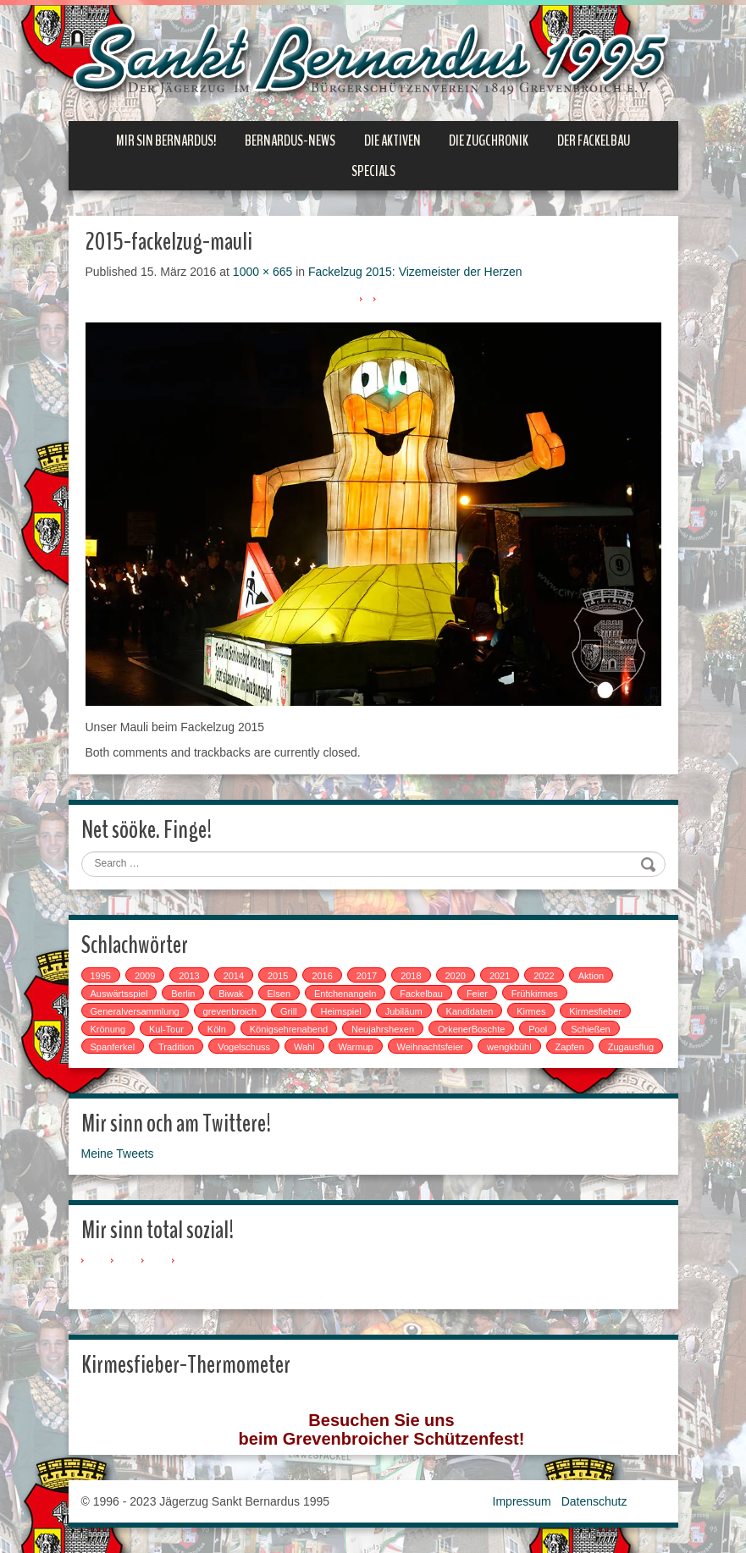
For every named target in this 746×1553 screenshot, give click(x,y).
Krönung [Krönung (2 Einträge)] (108, 1029)
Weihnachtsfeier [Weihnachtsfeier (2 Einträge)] (430, 1047)
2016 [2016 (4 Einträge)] (322, 976)
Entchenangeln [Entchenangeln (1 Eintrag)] (345, 994)
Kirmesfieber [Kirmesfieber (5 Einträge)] (595, 1011)
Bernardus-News (290, 140)
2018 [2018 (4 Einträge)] (411, 976)
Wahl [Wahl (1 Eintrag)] (304, 1047)
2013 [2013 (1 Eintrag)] (189, 976)
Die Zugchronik (488, 140)
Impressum (522, 1501)
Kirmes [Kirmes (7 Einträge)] (531, 1011)
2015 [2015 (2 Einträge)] (278, 976)
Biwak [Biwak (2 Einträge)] (230, 994)
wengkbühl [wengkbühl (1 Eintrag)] (509, 1047)
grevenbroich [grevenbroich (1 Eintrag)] (230, 1011)
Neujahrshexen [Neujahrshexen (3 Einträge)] (382, 1029)
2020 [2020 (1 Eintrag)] (455, 976)
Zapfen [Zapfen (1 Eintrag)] (569, 1047)
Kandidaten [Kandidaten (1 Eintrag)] (470, 1011)
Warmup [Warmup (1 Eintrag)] (355, 1047)
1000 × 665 (262, 271)
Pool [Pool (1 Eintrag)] (537, 1029)
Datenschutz (594, 1501)
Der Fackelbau (593, 140)
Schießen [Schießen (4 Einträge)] (590, 1029)
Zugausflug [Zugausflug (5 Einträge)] (631, 1047)
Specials (373, 171)
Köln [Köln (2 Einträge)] (216, 1029)
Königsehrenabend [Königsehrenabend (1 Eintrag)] (289, 1029)
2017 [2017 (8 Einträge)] (366, 976)
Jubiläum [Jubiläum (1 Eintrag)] (404, 1011)
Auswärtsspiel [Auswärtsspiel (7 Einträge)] (119, 994)
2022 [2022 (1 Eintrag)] (543, 976)
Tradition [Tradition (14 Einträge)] (176, 1047)
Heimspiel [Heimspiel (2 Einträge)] (340, 1011)
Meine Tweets (117, 1153)
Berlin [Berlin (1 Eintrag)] (183, 994)
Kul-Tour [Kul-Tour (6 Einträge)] (166, 1029)
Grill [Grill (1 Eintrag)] (288, 1011)
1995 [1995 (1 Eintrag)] (101, 976)
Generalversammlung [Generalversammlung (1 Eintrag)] (135, 1011)
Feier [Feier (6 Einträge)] (477, 994)
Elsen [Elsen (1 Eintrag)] (279, 994)
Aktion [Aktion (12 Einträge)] (591, 976)
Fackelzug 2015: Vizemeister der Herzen (415, 271)
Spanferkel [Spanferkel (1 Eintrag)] (113, 1047)
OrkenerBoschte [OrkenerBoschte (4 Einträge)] (471, 1029)
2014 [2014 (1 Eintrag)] (234, 976)
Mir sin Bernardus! (166, 140)
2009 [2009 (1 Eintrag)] (145, 976)
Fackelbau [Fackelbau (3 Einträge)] (421, 994)
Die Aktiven (392, 140)
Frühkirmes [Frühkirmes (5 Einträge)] (534, 994)
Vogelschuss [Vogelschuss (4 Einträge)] (244, 1047)
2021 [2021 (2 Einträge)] (499, 976)
